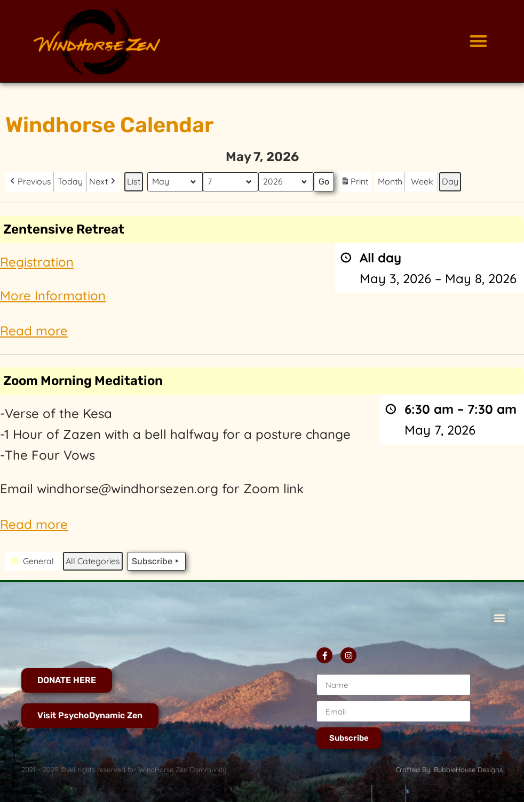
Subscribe (156, 561)
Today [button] (70, 181)
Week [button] (422, 181)
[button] (478, 41)
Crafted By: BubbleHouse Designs (449, 769)
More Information (53, 295)
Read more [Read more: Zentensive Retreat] (34, 331)
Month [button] (390, 181)
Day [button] (450, 181)
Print (354, 183)
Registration (37, 261)
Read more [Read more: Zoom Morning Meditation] (34, 524)
